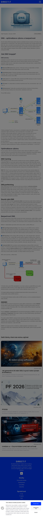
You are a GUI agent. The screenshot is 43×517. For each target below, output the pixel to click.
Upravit (35, 512)
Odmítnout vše (35, 508)
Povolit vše (35, 503)
